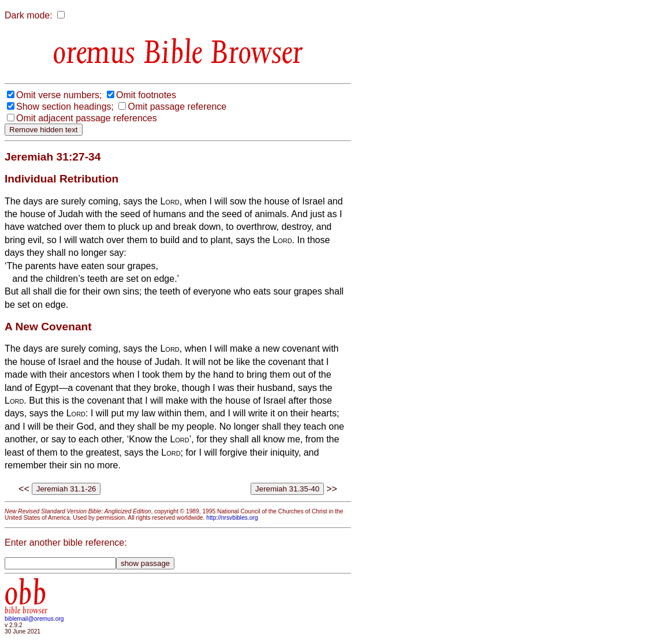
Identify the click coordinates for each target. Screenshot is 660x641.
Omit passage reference (177, 106)
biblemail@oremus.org (34, 619)
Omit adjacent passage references (86, 118)
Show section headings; (65, 106)
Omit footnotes (146, 95)
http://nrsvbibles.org (232, 518)
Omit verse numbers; (59, 95)
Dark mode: (29, 15)
